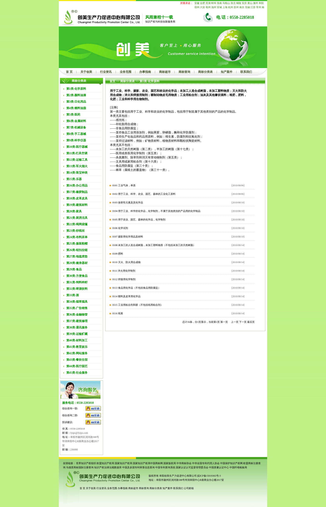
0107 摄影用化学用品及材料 (127, 236)
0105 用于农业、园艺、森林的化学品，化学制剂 (138, 219)
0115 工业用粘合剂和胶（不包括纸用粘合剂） (137, 304)
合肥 (202, 3)
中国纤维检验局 (238, 467)
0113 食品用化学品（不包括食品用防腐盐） (136, 287)
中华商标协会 (184, 463)
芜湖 (208, 3)
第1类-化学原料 (149, 81)
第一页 (224, 322)
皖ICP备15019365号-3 (209, 475)
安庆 (244, 3)
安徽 (196, 3)
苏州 (236, 7)
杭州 (230, 7)
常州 (258, 7)
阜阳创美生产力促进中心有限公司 (178, 475)
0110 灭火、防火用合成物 (126, 262)
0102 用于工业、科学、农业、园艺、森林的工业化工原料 (143, 194)
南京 (241, 7)
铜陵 (238, 3)
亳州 (208, 7)
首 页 (69, 71)
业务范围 (125, 71)
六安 (202, 7)
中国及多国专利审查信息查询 (138, 467)
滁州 (255, 3)
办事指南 (145, 71)
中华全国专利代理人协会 (206, 463)
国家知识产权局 (123, 463)
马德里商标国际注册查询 (80, 467)
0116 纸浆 (117, 313)
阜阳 (261, 3)
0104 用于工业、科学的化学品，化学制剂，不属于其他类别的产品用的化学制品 (156, 211)
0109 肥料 (117, 253)
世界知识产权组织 (86, 463)
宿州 (196, 7)
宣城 (219, 7)
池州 (213, 7)
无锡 (247, 7)
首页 (112, 81)
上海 (224, 7)
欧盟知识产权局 (105, 463)
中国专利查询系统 (165, 467)
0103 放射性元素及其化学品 (127, 202)
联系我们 (246, 71)
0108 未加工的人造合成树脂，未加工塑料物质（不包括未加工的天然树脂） (153, 245)
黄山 (249, 3)
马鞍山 (226, 3)
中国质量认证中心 (219, 467)
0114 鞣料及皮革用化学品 (126, 296)
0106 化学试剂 (120, 228)
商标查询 (184, 71)
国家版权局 (169, 463)
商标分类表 (205, 71)
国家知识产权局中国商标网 (148, 463)
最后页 (251, 322)
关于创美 (86, 71)
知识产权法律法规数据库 (108, 467)
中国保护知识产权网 (231, 463)
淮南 (219, 3)
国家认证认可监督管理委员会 (192, 467)
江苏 (253, 7)
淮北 (233, 3)
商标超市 (165, 71)
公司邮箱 (189, 488)
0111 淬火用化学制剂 (123, 270)
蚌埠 (213, 3)
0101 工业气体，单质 (124, 185)
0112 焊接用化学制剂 (124, 279)
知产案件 (226, 71)
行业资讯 (106, 71)
